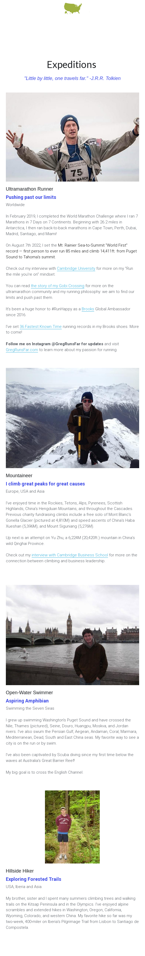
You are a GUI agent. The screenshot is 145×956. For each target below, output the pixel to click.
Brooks (88, 309)
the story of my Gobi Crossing (57, 285)
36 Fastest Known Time (41, 326)
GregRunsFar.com (22, 349)
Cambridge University (76, 268)
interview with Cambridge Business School (70, 555)
